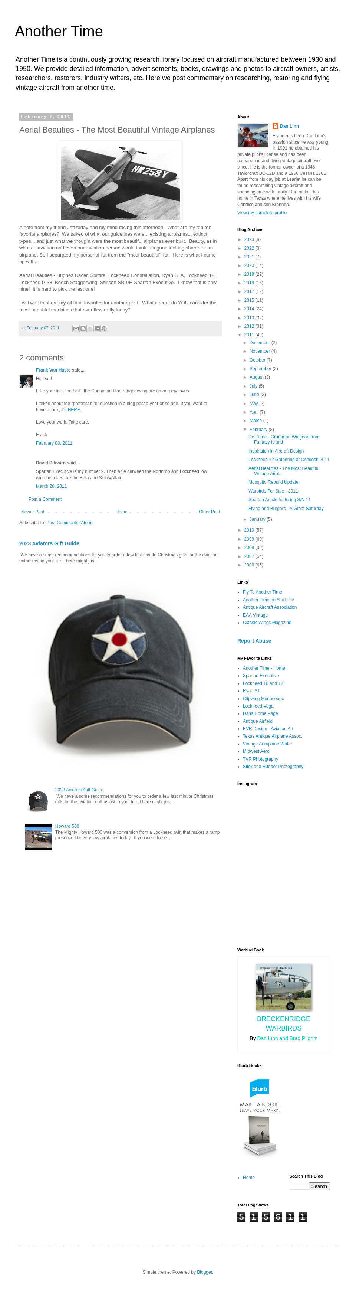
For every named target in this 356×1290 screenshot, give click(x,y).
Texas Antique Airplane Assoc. (272, 736)
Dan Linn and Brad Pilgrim (287, 1038)
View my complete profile (262, 212)
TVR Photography (260, 759)
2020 (250, 265)
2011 (250, 334)
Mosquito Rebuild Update (273, 482)
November (260, 351)
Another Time (59, 31)
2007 (250, 556)
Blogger (204, 1272)
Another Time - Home (264, 668)
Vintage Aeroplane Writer (267, 744)
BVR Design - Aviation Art (268, 728)
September (261, 368)
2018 (250, 282)
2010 (250, 530)
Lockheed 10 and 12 (263, 683)
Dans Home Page (260, 713)
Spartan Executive (261, 675)
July (254, 386)
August (257, 377)
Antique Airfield (258, 721)
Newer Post (32, 512)
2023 (250, 239)
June (255, 394)
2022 (250, 248)
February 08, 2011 (54, 443)
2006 (250, 565)
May (254, 403)
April (255, 412)
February (259, 429)
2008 (250, 547)
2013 (250, 317)
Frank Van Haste (53, 370)
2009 (250, 539)
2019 (250, 274)
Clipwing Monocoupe (263, 698)
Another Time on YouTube (268, 599)
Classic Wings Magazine (267, 622)
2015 (250, 300)
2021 (250, 256)
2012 (250, 326)
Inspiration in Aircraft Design (276, 451)
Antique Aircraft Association (270, 607)
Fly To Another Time (262, 592)
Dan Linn (289, 126)
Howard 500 (67, 826)
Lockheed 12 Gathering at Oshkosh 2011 (289, 459)
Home (122, 512)
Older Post (209, 512)
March (256, 420)
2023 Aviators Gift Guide (49, 543)
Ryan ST (251, 690)
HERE (74, 409)
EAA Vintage (255, 615)
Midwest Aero (256, 751)
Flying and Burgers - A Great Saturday (286, 508)
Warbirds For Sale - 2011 (273, 491)
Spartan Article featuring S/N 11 (279, 499)
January (258, 519)
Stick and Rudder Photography (273, 766)
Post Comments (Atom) (69, 522)
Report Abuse (254, 641)
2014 (250, 308)
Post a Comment (45, 499)
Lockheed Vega (258, 706)
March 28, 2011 (51, 486)
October (258, 360)
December (260, 342)
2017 (250, 291)
